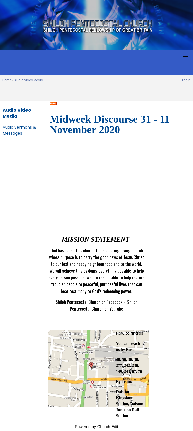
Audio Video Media (28, 80)
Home (6, 80)
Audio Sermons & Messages (19, 130)
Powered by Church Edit (96, 427)
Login (186, 80)
